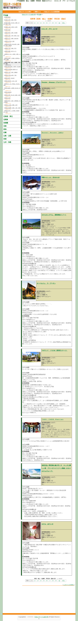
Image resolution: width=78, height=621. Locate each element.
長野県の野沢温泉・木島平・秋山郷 (12, 66)
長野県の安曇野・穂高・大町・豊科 (12, 107)
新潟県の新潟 (7, 17)
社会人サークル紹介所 (29, 14)
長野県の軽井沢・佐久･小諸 (10, 81)
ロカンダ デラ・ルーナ (49, 29)
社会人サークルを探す (25, 11)
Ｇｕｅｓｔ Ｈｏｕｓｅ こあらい (52, 132)
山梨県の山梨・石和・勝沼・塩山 (11, 35)
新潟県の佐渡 (7, 29)
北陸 (4, 126)
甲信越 (39, 14)
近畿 (4, 132)
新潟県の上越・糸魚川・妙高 (10, 27)
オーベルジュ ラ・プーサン (46, 283)
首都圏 (5, 123)
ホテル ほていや (47, 524)
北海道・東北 (8, 116)
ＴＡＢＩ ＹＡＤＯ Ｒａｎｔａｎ (52, 419)
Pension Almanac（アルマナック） (54, 82)
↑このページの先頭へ (68, 584)
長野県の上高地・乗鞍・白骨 (10, 105)
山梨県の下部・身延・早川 (10, 48)
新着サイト (38, 11)
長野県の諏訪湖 (7, 92)
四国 (4, 139)
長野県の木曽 (7, 98)
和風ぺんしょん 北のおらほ (50, 177)
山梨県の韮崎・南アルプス (10, 51)
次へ (63, 23)
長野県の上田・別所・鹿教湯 (10, 72)
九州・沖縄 (7, 142)
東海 (4, 129)
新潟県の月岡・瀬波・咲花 (10, 19)
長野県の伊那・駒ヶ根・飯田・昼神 (12, 95)
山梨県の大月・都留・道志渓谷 (11, 38)
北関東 (5, 119)
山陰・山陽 (7, 136)
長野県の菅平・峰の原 (9, 78)
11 (59, 23)
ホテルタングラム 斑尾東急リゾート (54, 215)
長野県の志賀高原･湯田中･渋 (10, 69)
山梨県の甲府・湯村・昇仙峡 (10, 32)
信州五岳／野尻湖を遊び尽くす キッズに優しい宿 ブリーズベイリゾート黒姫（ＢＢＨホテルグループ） (56, 468)
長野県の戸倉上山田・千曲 (10, 75)
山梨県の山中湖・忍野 (9, 41)
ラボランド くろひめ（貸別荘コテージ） (55, 350)
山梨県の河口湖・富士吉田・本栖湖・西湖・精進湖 (11, 45)
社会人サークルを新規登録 (52, 11)
